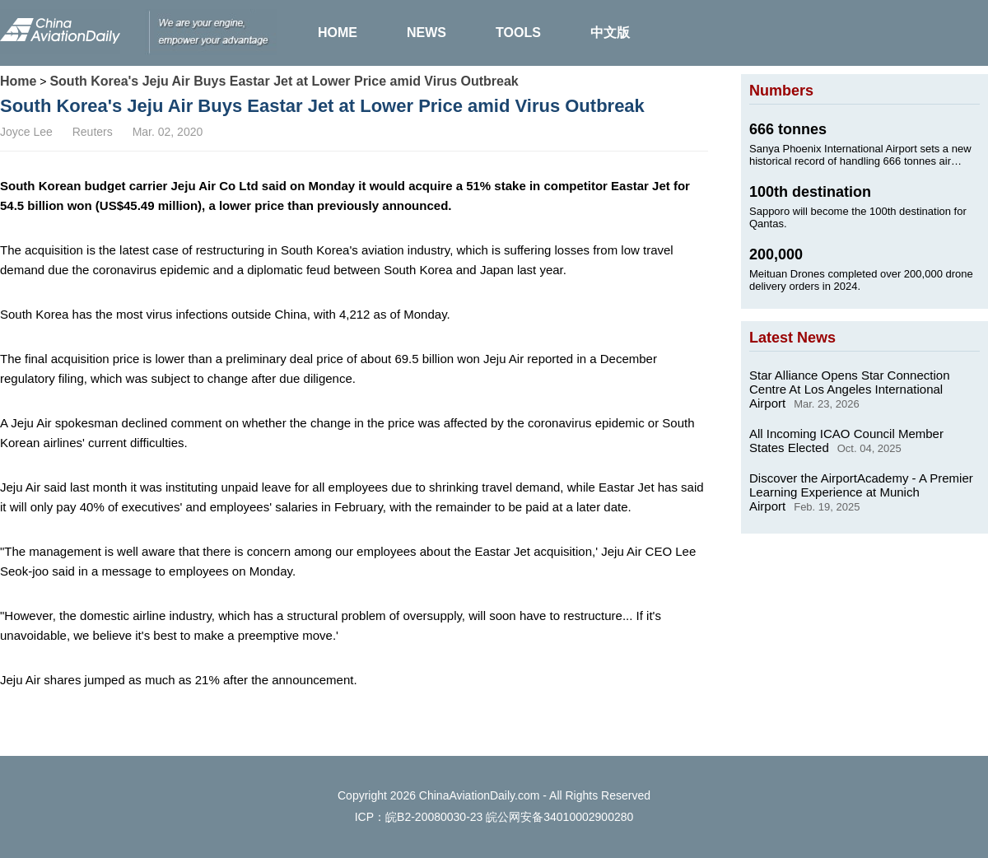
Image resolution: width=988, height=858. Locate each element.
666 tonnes (788, 129)
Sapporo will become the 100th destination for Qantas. (858, 217)
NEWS (426, 33)
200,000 (776, 254)
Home (18, 81)
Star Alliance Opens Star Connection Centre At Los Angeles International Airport (849, 389)
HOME (337, 33)
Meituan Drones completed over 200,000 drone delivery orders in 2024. (861, 280)
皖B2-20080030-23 (433, 816)
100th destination (810, 192)
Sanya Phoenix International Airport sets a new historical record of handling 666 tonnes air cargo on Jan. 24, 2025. (860, 154)
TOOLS (518, 33)
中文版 (610, 33)
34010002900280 (588, 816)
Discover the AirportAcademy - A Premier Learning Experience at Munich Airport (861, 492)
